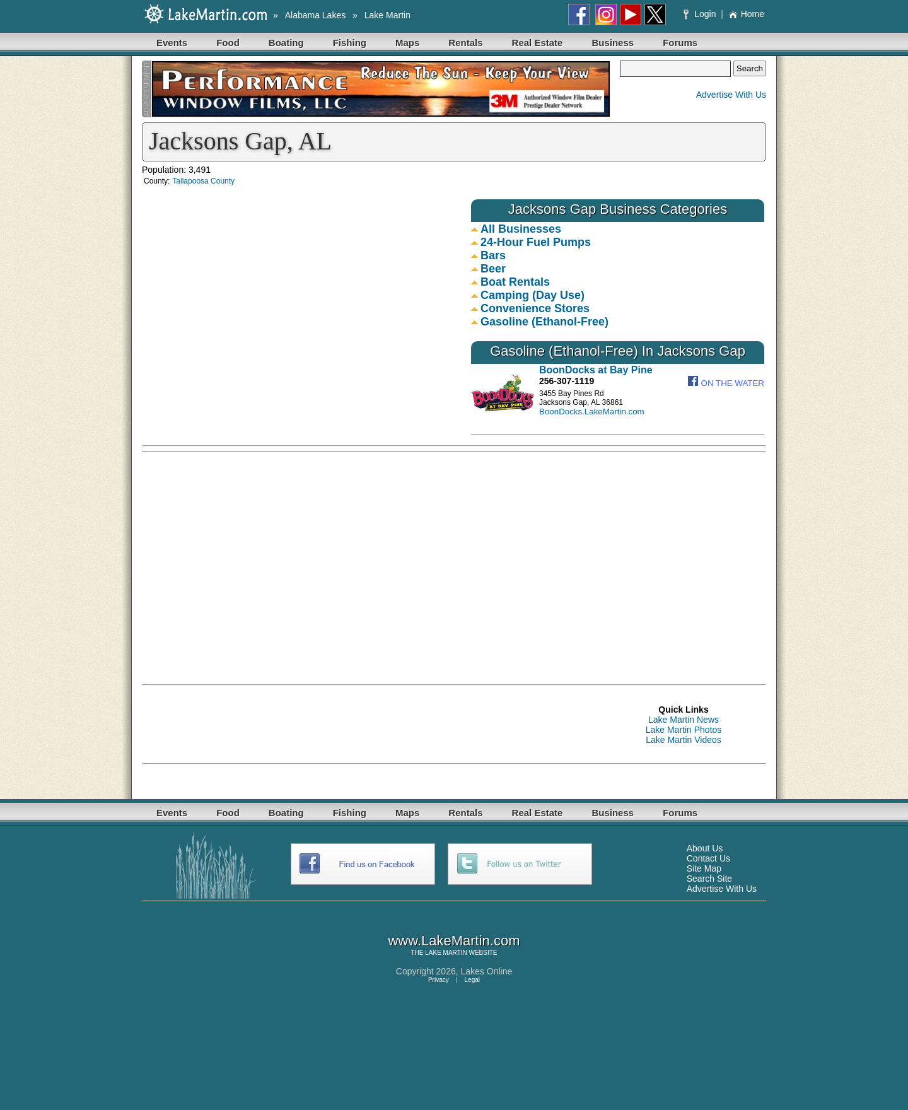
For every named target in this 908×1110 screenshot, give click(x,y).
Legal (472, 979)
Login (701, 14)
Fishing (349, 42)
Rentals (465, 42)
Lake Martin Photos (684, 730)
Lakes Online (487, 971)
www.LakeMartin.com (454, 941)
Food (228, 42)
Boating (286, 42)
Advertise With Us (731, 95)
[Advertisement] (646, 547)
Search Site (709, 878)
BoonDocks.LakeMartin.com (591, 411)
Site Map (704, 868)
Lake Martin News (683, 720)
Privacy (438, 979)
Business (612, 42)
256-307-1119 (566, 381)
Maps (407, 42)
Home (746, 14)
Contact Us (708, 858)
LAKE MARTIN (446, 952)
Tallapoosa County (203, 181)
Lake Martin (387, 15)
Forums (680, 42)
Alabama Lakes (315, 15)
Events (171, 42)
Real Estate (537, 42)
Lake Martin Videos (683, 740)
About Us (705, 848)
